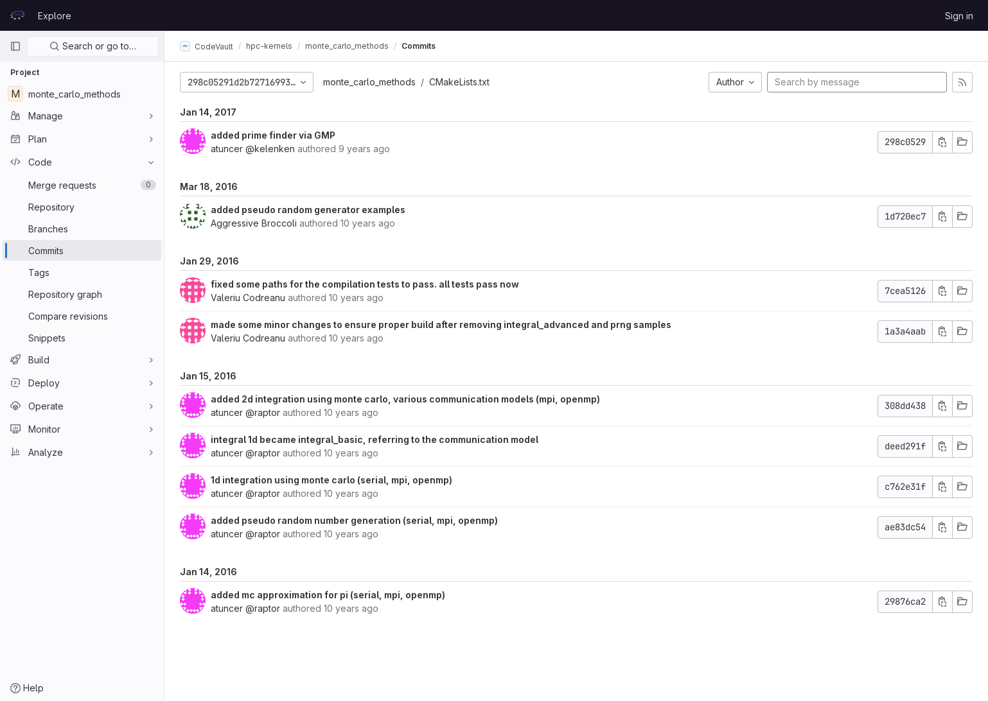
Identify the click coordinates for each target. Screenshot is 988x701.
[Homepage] (17, 15)
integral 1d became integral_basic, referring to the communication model (374, 439)
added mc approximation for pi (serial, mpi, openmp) (328, 594)
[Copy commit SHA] (942, 142)
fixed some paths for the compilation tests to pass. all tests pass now (365, 284)
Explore (54, 15)
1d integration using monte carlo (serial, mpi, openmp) (331, 479)
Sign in (959, 15)
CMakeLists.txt (459, 81)
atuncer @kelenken (253, 148)
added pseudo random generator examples (308, 209)
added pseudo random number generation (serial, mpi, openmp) (354, 520)
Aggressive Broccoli (254, 223)
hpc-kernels (269, 46)
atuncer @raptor (245, 412)
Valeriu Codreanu (248, 297)
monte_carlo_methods (369, 81)
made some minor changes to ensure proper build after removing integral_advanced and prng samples (441, 324)
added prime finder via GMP (273, 135)
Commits (418, 46)
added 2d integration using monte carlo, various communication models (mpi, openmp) (405, 399)
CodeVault (206, 46)
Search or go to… (92, 45)
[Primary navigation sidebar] (15, 46)
